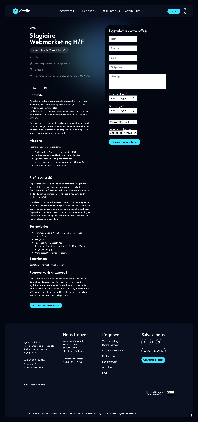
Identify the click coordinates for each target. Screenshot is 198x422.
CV (111, 87)
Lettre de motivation (151, 87)
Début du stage (117, 75)
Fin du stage (146, 75)
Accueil (35, 50)
